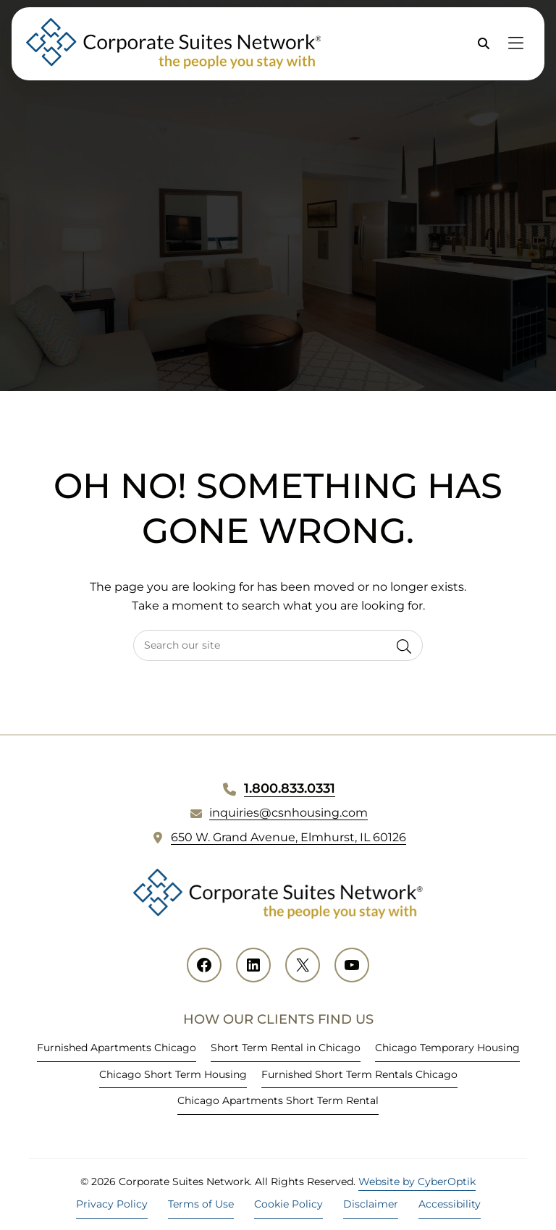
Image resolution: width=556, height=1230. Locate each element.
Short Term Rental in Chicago (286, 1047)
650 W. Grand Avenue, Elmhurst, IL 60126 (288, 837)
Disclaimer (370, 1203)
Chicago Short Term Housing (173, 1074)
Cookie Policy (288, 1203)
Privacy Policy (112, 1203)
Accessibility (449, 1203)
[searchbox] (278, 645)
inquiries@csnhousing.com (288, 813)
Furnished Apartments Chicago (116, 1047)
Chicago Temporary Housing (447, 1047)
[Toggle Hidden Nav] (515, 44)
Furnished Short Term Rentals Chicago (359, 1074)
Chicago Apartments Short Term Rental (278, 1100)
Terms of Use (201, 1203)
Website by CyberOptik (417, 1181)
